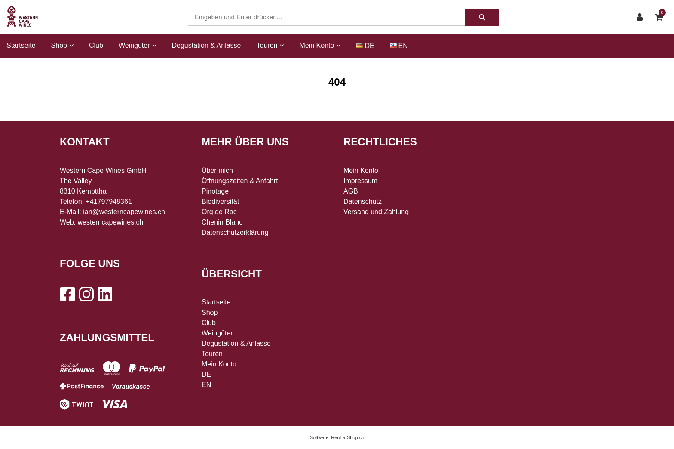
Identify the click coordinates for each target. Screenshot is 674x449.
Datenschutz (362, 201)
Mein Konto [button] (319, 45)
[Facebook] (67, 294)
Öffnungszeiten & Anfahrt (240, 181)
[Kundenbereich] (642, 17)
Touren (212, 353)
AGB (350, 191)
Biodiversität (220, 201)
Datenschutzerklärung (235, 232)
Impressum (360, 181)
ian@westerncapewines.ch (124, 211)
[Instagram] (86, 294)
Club (96, 45)
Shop (210, 312)
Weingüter (217, 333)
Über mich (217, 170)
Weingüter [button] (137, 45)
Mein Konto (219, 364)
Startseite (21, 45)
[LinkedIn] (105, 294)
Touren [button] (270, 45)
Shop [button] (62, 45)
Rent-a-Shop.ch (347, 437)
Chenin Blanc (222, 222)
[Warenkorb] (661, 17)
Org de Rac (219, 211)
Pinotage (215, 191)
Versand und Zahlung (376, 211)
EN (403, 45)
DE (369, 45)
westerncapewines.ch (111, 222)
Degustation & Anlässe (206, 45)
